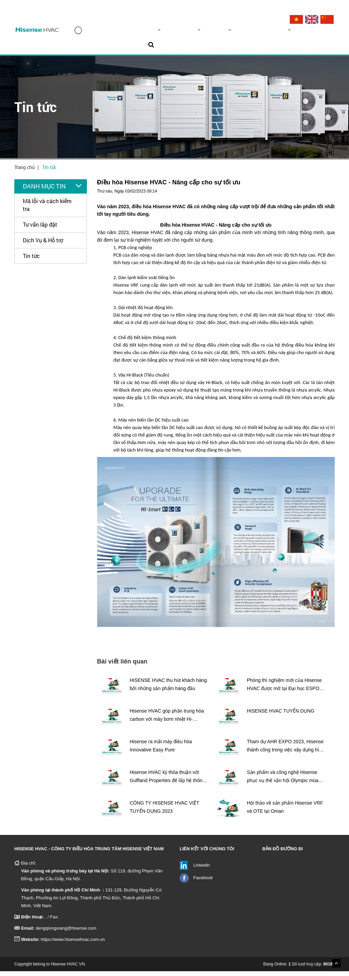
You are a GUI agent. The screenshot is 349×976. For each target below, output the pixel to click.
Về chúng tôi (136, 32)
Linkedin (201, 869)
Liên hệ (316, 32)
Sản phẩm (176, 32)
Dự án (208, 32)
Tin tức (290, 32)
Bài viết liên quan (122, 666)
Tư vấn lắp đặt (40, 229)
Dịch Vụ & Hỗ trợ (43, 244)
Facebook (203, 882)
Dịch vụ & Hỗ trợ (249, 32)
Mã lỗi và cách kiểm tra (47, 209)
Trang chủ (91, 32)
